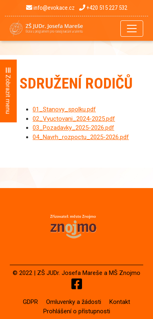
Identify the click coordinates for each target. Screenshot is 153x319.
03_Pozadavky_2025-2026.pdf (73, 127)
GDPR (30, 302)
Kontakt (119, 302)
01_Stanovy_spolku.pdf (64, 109)
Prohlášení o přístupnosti (76, 311)
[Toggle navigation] (131, 28)
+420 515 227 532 (103, 7)
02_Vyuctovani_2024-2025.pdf (74, 118)
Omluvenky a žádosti (73, 302)
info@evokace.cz (50, 7)
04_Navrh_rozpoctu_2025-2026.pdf (81, 137)
